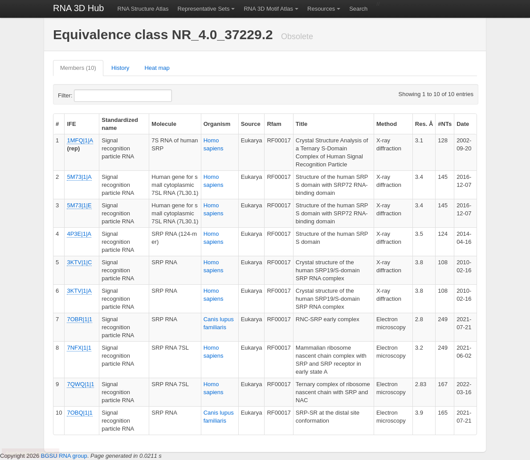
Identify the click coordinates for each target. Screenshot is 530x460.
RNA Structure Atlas (143, 8)
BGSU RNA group (64, 455)
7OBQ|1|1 (79, 412)
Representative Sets (203, 8)
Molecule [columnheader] (163, 124)
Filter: (87, 95)
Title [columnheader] (302, 124)
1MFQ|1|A (80, 140)
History (120, 68)
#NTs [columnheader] (445, 124)
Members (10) (78, 68)
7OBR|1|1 (79, 319)
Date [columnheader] (463, 124)
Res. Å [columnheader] (424, 124)
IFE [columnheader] (71, 124)
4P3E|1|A (79, 233)
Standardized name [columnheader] (120, 124)
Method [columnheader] (386, 124)
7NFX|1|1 (79, 347)
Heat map (156, 68)
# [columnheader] (57, 124)
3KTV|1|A (79, 290)
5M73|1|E (79, 205)
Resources (321, 8)
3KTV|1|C (79, 262)
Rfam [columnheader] (274, 124)
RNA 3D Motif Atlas (268, 8)
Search (358, 8)
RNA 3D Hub (78, 8)
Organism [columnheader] (217, 124)
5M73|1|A (79, 177)
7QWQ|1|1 (80, 384)
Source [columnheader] (251, 124)
